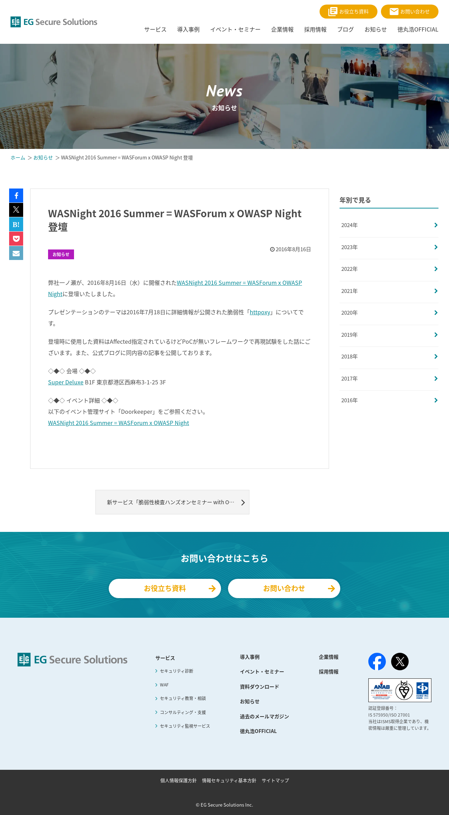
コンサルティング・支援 (183, 712)
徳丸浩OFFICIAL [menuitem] (417, 29)
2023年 (349, 247)
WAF (164, 685)
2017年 (349, 378)
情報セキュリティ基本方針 (229, 780)
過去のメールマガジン (264, 716)
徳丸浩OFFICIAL (258, 730)
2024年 (349, 225)
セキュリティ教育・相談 (183, 698)
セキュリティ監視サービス (185, 726)
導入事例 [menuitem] (188, 29)
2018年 (349, 356)
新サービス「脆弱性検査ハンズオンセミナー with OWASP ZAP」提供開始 (178, 502)
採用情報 (329, 671)
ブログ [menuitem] (345, 29)
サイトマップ (275, 780)
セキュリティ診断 (176, 671)
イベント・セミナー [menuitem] (235, 29)
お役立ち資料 (348, 11)
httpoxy (260, 312)
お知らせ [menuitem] (375, 29)
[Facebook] (377, 663)
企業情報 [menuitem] (282, 29)
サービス (165, 657)
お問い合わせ (410, 11)
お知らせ (61, 254)
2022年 (349, 269)
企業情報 (329, 656)
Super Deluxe (65, 382)
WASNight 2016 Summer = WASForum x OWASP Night (118, 422)
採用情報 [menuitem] (315, 29)
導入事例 (250, 656)
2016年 (349, 400)
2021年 (349, 291)
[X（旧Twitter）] (400, 661)
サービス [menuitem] (155, 29)
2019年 (349, 334)
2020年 (349, 312)
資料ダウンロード (259, 686)
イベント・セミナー (262, 671)
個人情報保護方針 (178, 780)
